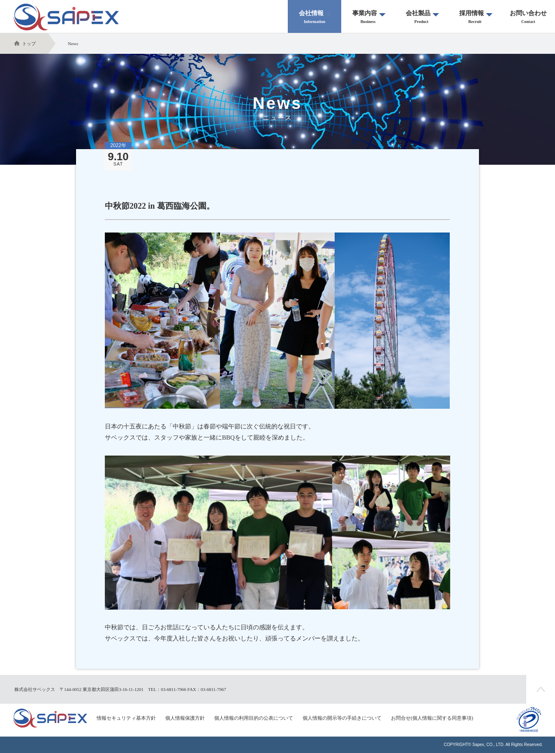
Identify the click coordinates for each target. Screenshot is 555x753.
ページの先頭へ (540, 689)
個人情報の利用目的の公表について (253, 718)
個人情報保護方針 (185, 718)
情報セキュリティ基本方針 (126, 718)
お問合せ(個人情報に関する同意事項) (432, 718)
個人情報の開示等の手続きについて (342, 718)
